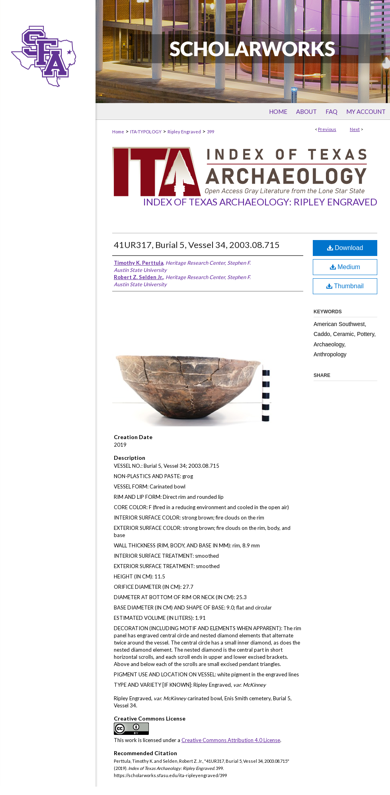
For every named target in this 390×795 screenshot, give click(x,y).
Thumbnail (345, 286)
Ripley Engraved (184, 131)
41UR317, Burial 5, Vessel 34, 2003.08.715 (197, 244)
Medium (345, 267)
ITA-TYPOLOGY (146, 131)
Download (345, 247)
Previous (327, 129)
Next (355, 129)
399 (210, 131)
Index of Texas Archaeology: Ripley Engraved (260, 201)
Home (118, 131)
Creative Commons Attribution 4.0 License (230, 740)
